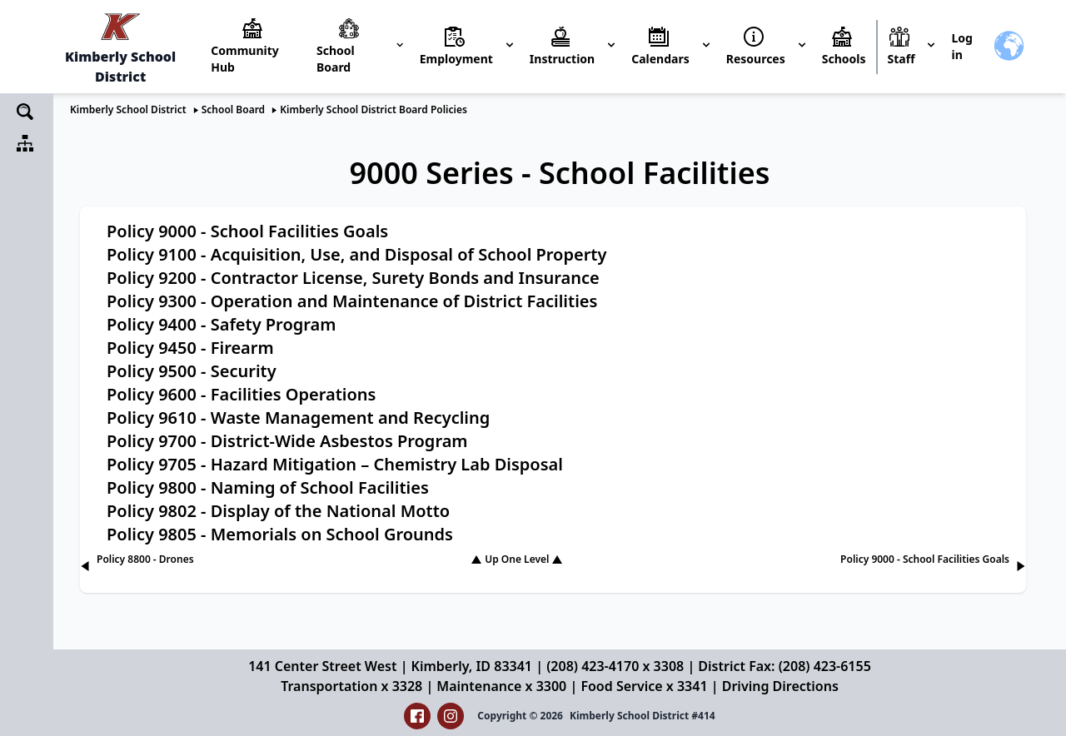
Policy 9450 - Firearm (190, 347)
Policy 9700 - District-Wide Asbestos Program (287, 441)
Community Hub (245, 58)
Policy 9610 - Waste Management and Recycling (298, 417)
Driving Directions (780, 686)
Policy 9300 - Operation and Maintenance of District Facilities (352, 301)
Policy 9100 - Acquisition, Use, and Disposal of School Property (356, 254)
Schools (844, 59)
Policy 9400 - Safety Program (221, 324)
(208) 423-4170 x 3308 (615, 666)
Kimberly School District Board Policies (373, 109)
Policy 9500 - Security (191, 371)
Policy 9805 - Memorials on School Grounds (280, 534)
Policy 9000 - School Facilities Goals (247, 231)
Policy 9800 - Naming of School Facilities (268, 487)
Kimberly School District (128, 109)
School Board (233, 109)
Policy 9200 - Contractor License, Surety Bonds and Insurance (353, 277)
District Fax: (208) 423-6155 (784, 666)
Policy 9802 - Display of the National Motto (278, 511)
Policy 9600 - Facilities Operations (241, 394)
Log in (961, 46)
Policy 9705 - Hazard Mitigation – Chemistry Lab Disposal (335, 464)
